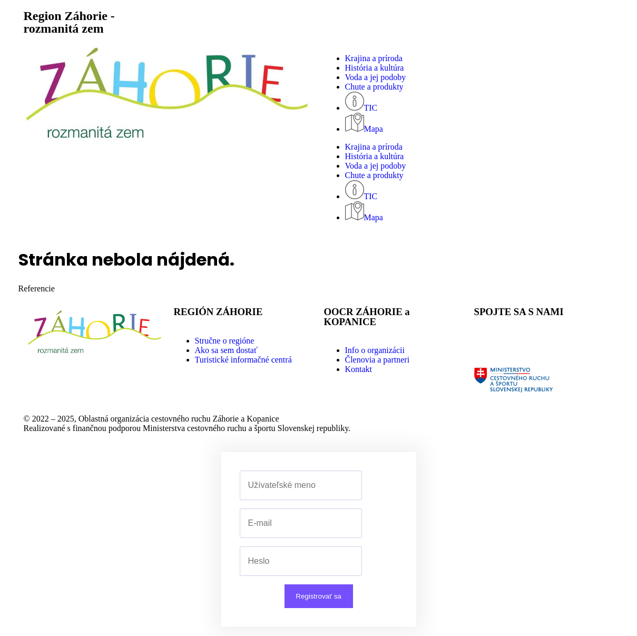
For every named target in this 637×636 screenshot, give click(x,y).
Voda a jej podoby (375, 77)
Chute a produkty (374, 86)
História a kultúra (374, 67)
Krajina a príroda (374, 58)
